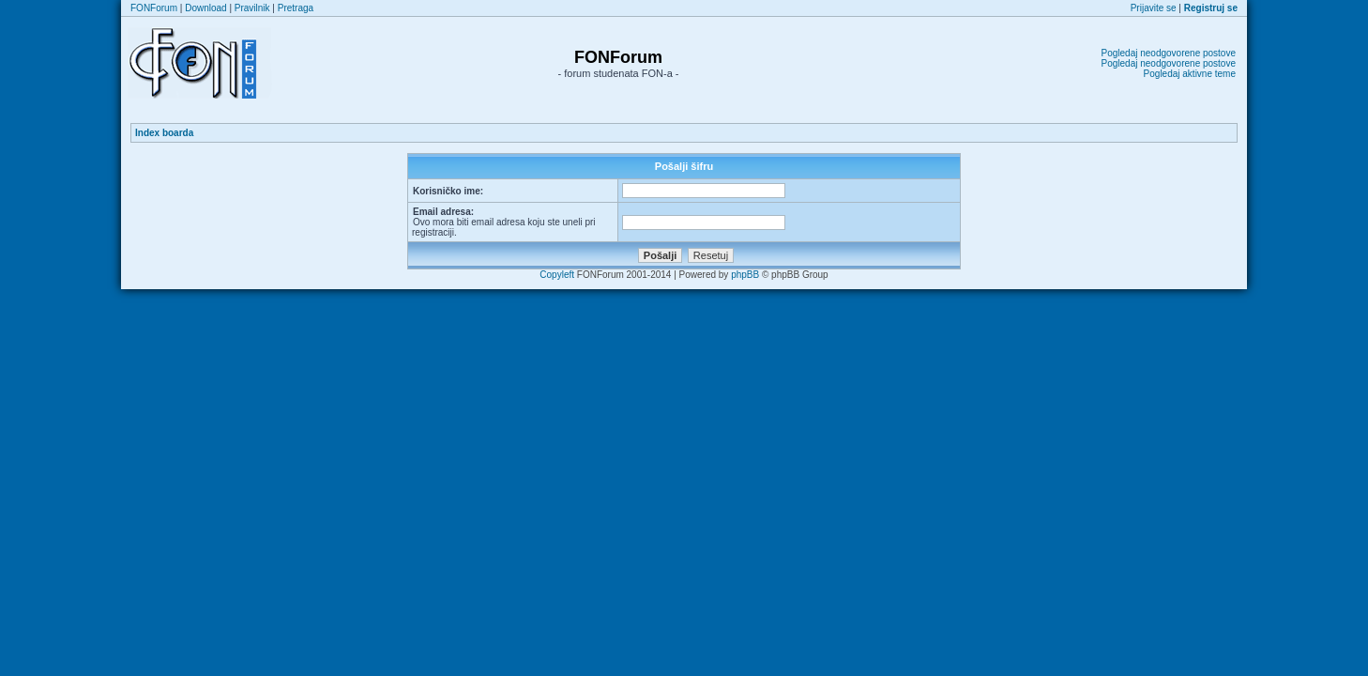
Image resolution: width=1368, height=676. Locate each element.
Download (205, 8)
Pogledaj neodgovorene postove (1169, 53)
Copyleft (557, 274)
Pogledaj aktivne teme (1190, 74)
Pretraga (295, 8)
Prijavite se (1154, 8)
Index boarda (164, 133)
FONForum (153, 8)
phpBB (745, 274)
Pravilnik (252, 8)
